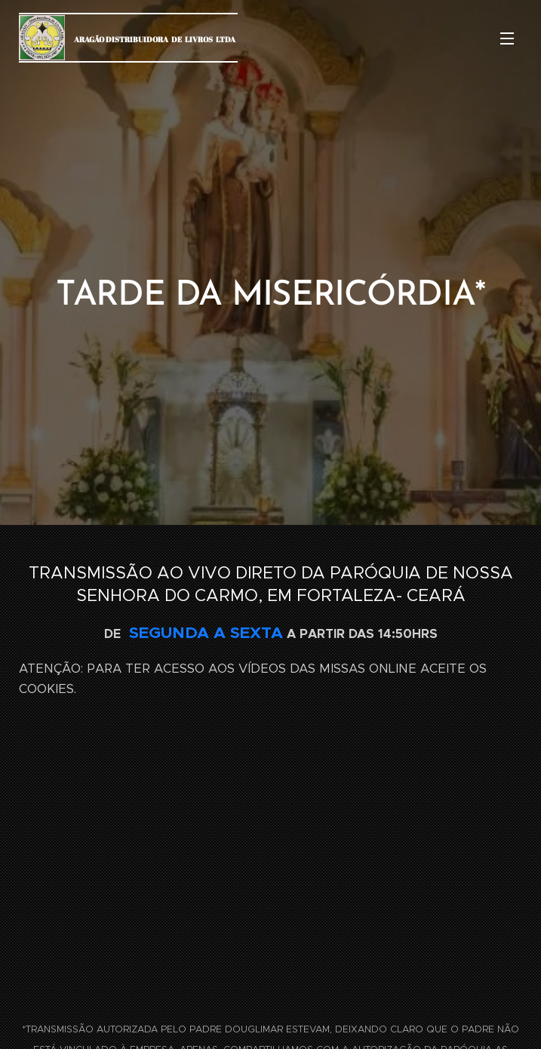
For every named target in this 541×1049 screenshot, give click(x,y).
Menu (507, 38)
